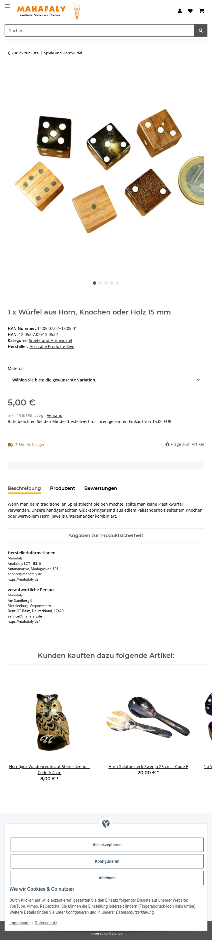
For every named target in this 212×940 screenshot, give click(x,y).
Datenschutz (46, 923)
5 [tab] (117, 283)
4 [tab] (111, 283)
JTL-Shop (116, 933)
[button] (180, 11)
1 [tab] (94, 283)
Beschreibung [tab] (24, 488)
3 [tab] (106, 283)
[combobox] (106, 380)
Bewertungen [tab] (100, 488)
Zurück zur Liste (25, 53)
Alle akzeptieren (107, 844)
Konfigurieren (107, 861)
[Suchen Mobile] (100, 30)
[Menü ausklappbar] (7, 3)
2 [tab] (100, 283)
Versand (55, 415)
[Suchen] (200, 30)
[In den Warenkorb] (12, 71)
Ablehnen (107, 878)
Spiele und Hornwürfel (50, 340)
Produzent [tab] (62, 488)
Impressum (19, 923)
